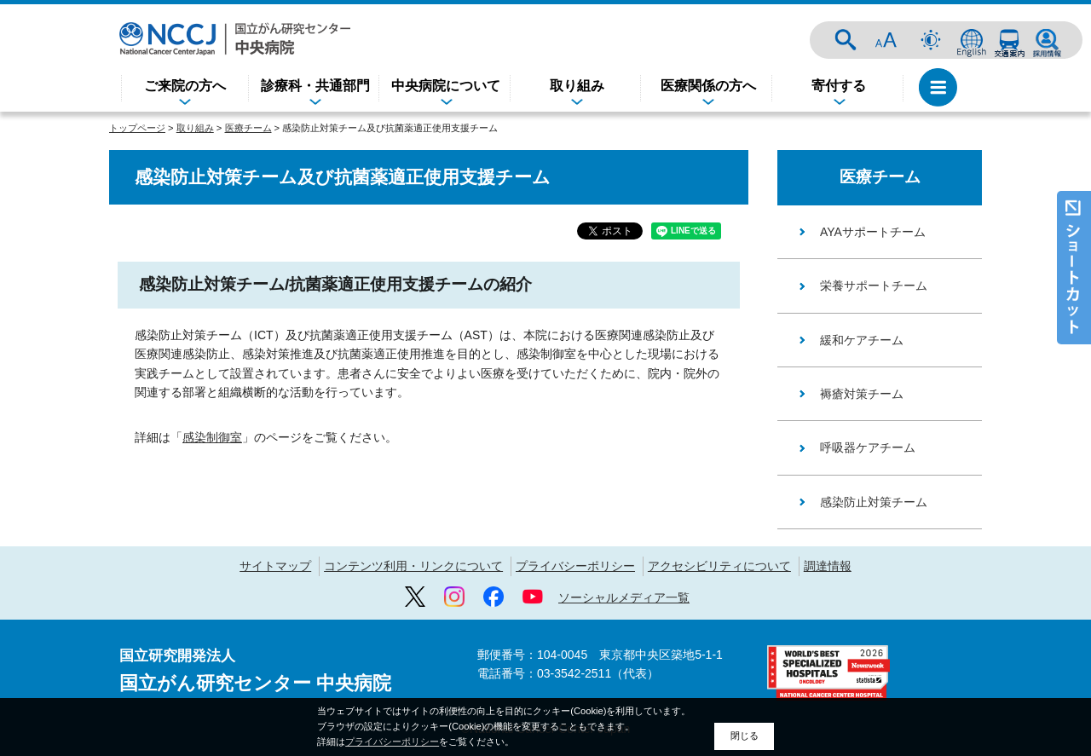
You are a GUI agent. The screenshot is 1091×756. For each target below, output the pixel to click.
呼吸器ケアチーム (867, 447)
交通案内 (1009, 40)
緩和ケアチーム (861, 340)
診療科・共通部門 (315, 85)
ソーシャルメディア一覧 (624, 597)
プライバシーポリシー (575, 566)
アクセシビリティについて (719, 566)
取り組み (577, 85)
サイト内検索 (845, 40)
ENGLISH (971, 40)
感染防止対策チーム (873, 502)
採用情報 (1046, 40)
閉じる (744, 738)
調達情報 (827, 566)
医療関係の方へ (708, 85)
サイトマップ (275, 566)
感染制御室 (212, 415)
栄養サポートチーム (873, 285)
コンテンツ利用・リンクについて (413, 566)
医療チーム (248, 128)
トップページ (137, 128)
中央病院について (445, 85)
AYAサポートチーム (873, 232)
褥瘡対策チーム (861, 394)
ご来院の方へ (185, 85)
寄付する (838, 85)
